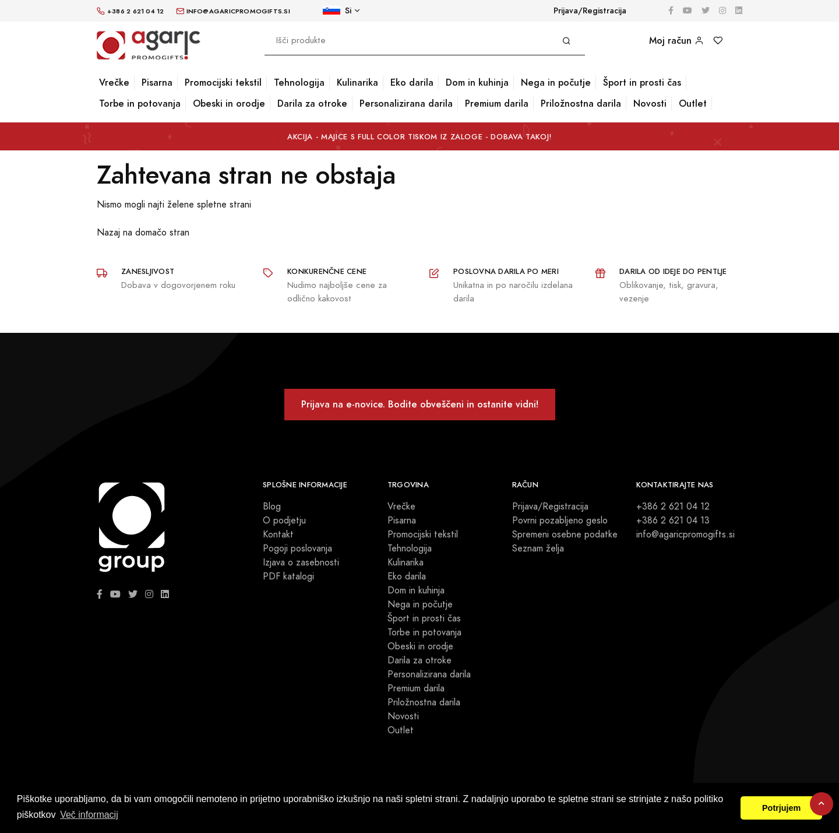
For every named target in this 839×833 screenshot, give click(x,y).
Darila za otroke (312, 103)
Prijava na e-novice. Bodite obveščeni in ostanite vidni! (419, 404)
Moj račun (676, 40)
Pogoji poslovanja (297, 548)
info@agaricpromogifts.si (685, 534)
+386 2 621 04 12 (673, 506)
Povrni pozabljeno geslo (560, 520)
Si (337, 10)
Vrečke (114, 82)
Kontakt (278, 534)
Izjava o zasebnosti (301, 562)
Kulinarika (357, 82)
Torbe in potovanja (140, 103)
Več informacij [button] (89, 815)
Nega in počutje (556, 82)
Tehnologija (299, 82)
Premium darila (496, 103)
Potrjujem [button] (781, 808)
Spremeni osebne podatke (565, 534)
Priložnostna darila (581, 103)
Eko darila (411, 82)
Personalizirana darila (406, 103)
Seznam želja (538, 548)
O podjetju (284, 520)
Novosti (650, 103)
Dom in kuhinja (477, 82)
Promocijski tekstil (223, 82)
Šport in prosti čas (642, 82)
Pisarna (157, 82)
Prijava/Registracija (590, 10)
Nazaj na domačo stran (143, 232)
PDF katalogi (288, 576)
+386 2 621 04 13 (673, 520)
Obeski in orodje (229, 103)
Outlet (693, 103)
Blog (272, 506)
